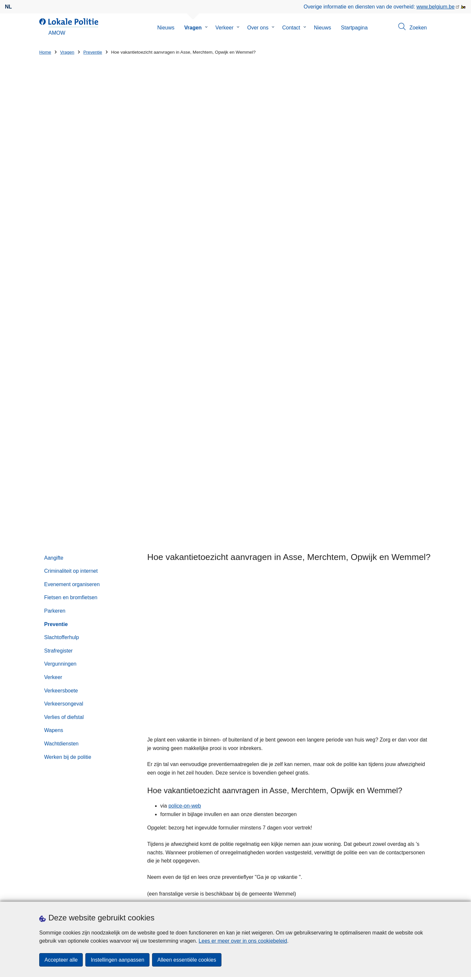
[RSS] (428, 893)
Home (45, 52)
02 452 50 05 (306, 671)
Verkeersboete (61, 305)
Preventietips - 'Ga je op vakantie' (230, 542)
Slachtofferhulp (61, 252)
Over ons (258, 27)
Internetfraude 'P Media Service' (303, 779)
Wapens (53, 345)
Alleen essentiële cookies (186, 960)
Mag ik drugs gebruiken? (180, 615)
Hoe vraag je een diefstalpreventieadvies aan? (206, 602)
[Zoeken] (414, 706)
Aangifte (53, 172)
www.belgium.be (435, 6)
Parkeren (54, 226)
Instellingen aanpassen (117, 960)
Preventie (92, 52)
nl (8, 6)
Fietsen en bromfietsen (70, 212)
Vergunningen (60, 279)
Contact (291, 27)
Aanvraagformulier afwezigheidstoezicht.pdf (240, 550)
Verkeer (225, 27)
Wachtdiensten (61, 358)
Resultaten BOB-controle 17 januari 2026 (305, 801)
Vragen (192, 27)
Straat (46, 806)
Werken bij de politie (67, 372)
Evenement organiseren (72, 199)
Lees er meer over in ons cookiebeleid (243, 941)
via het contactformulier (360, 663)
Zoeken (280, 693)
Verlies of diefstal (64, 332)
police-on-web (184, 421)
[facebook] (402, 893)
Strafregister (58, 265)
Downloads (52, 893)
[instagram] (415, 893)
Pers (75, 893)
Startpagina (354, 27)
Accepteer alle (61, 960)
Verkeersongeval (63, 319)
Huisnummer (155, 806)
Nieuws (165, 27)
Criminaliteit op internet (71, 186)
